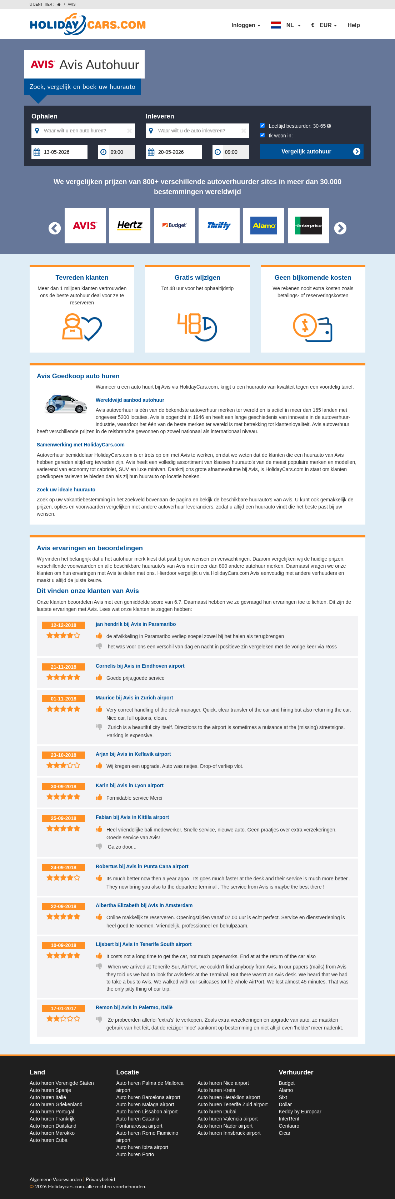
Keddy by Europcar (300, 1111)
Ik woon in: (276, 135)
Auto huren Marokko (52, 1133)
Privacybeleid (100, 1179)
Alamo (286, 1090)
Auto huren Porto (135, 1154)
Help (354, 25)
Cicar (285, 1133)
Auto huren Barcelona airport (148, 1097)
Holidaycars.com (66, 1186)
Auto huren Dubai (217, 1111)
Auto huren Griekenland (56, 1104)
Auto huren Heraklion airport (229, 1097)
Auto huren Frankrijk (52, 1119)
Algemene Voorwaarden (56, 1179)
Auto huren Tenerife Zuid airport (233, 1104)
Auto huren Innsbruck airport (229, 1133)
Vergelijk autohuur (320, 151)
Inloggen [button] (245, 25)
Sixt (283, 1097)
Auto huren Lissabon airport (147, 1111)
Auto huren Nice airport (223, 1083)
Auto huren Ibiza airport (142, 1147)
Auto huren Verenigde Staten (62, 1083)
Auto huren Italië (48, 1097)
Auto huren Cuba (49, 1140)
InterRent (289, 1119)
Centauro (289, 1126)
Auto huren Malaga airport (145, 1104)
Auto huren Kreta (216, 1090)
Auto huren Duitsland (53, 1126)
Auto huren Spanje (50, 1090)
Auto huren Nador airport (225, 1126)
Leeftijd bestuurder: (295, 126)
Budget (287, 1083)
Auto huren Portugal (52, 1111)
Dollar (285, 1104)
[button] (286, 25)
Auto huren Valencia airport (228, 1119)
